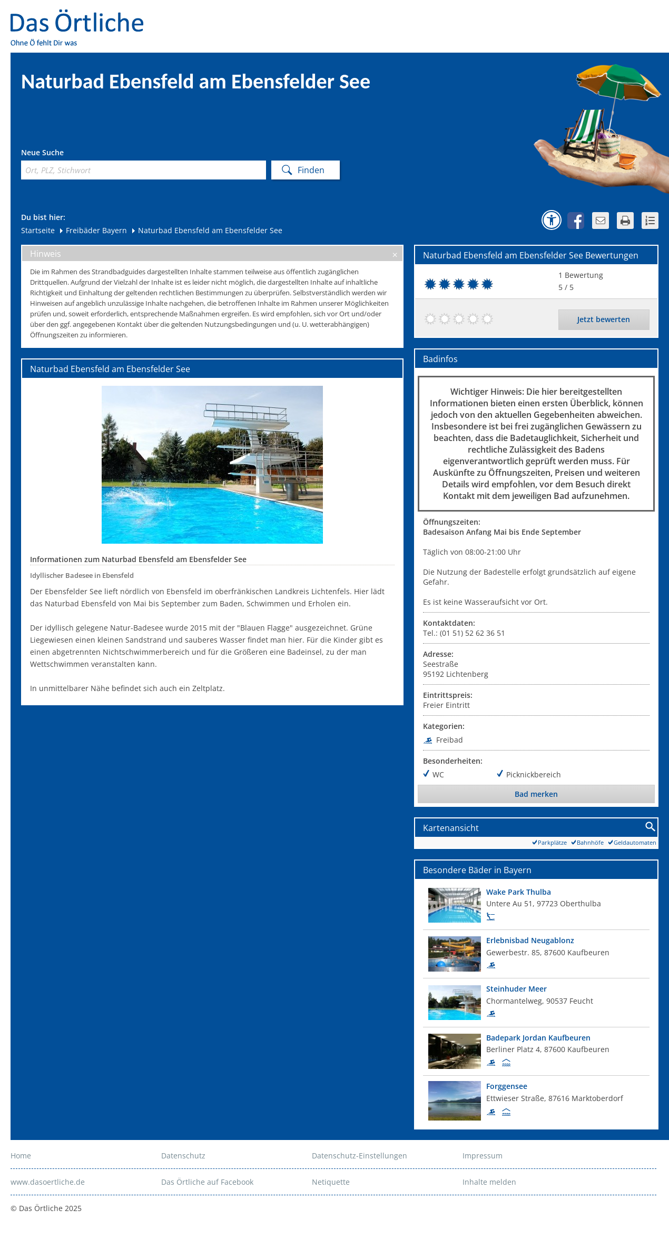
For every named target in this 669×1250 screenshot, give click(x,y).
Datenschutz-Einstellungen (359, 1156)
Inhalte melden (489, 1182)
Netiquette (331, 1182)
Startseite (38, 230)
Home (21, 1156)
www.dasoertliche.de (48, 1182)
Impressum (483, 1156)
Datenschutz (183, 1156)
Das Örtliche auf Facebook (207, 1182)
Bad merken (536, 794)
